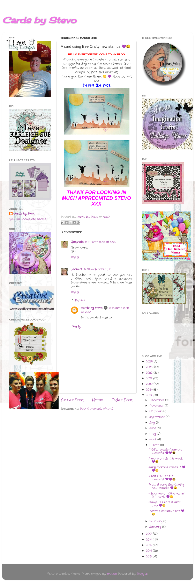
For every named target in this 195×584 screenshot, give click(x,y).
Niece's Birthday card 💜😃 (166, 512)
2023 (149, 367)
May (153, 434)
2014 (149, 551)
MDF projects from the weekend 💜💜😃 (165, 451)
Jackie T (76, 269)
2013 (149, 556)
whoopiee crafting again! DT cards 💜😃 (166, 495)
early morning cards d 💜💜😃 (167, 469)
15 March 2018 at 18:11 (98, 269)
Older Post (122, 400)
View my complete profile (27, 219)
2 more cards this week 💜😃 (165, 460)
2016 (149, 540)
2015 (149, 545)
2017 (149, 534)
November (157, 406)
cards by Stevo (92, 308)
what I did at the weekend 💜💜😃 (162, 477)
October (156, 411)
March (154, 445)
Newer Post (72, 400)
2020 (149, 384)
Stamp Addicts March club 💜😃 (165, 503)
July (152, 423)
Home (97, 400)
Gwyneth (77, 242)
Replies (80, 300)
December (157, 400)
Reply (75, 257)
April (153, 439)
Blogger (142, 574)
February (156, 521)
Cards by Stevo (39, 20)
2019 (149, 390)
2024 (150, 361)
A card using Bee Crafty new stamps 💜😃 (166, 486)
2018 (149, 395)
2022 (149, 373)
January (155, 527)
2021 (149, 378)
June (153, 428)
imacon (111, 574)
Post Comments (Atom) (96, 409)
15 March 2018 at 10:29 (100, 242)
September (157, 417)
